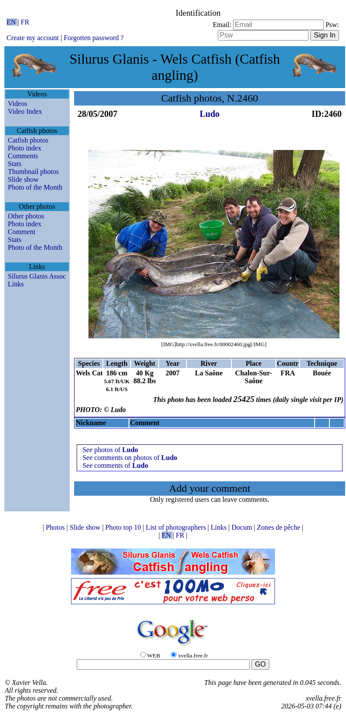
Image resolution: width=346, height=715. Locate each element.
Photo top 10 (124, 527)
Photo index (24, 148)
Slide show (23, 179)
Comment (21, 231)
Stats (14, 163)
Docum (242, 527)
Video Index (25, 111)
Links (16, 284)
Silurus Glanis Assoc (37, 276)
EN (12, 22)
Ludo (210, 114)
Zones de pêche (279, 527)
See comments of (115, 465)
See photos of (110, 449)
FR (25, 22)
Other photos (26, 216)
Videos (17, 103)
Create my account (33, 37)
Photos (56, 527)
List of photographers (177, 527)
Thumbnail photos (33, 171)
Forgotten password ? (93, 37)
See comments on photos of (129, 457)
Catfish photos (28, 140)
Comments (23, 156)
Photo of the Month (35, 187)
